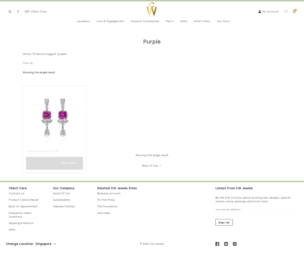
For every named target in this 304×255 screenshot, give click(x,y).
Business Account (109, 193)
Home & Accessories (145, 21)
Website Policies (64, 206)
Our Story (223, 21)
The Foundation (107, 206)
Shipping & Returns (21, 223)
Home (26, 54)
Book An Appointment (23, 206)
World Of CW (61, 193)
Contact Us (16, 193)
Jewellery (83, 21)
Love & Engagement (110, 21)
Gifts (183, 21)
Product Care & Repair (24, 199)
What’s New (202, 21)
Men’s (170, 21)
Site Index (103, 213)
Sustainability (62, 199)
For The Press (106, 199)
